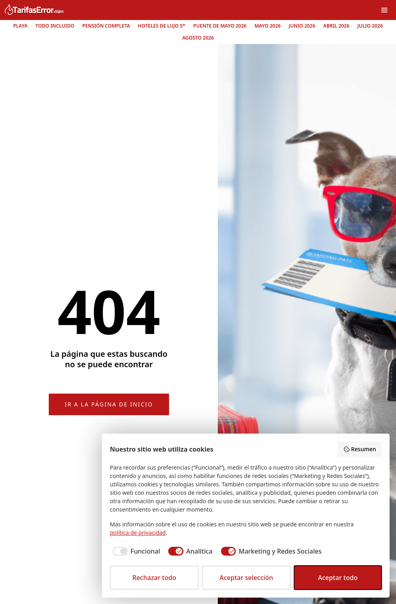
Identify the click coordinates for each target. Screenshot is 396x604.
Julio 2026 (370, 25)
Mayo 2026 (268, 25)
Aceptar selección (246, 577)
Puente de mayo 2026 (220, 25)
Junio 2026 (302, 25)
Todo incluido (55, 25)
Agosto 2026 (198, 37)
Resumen (359, 449)
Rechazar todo (154, 577)
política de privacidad (138, 532)
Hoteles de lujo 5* (161, 25)
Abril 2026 (336, 25)
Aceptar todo (338, 577)
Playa (20, 25)
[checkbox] (135, 551)
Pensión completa (106, 25)
